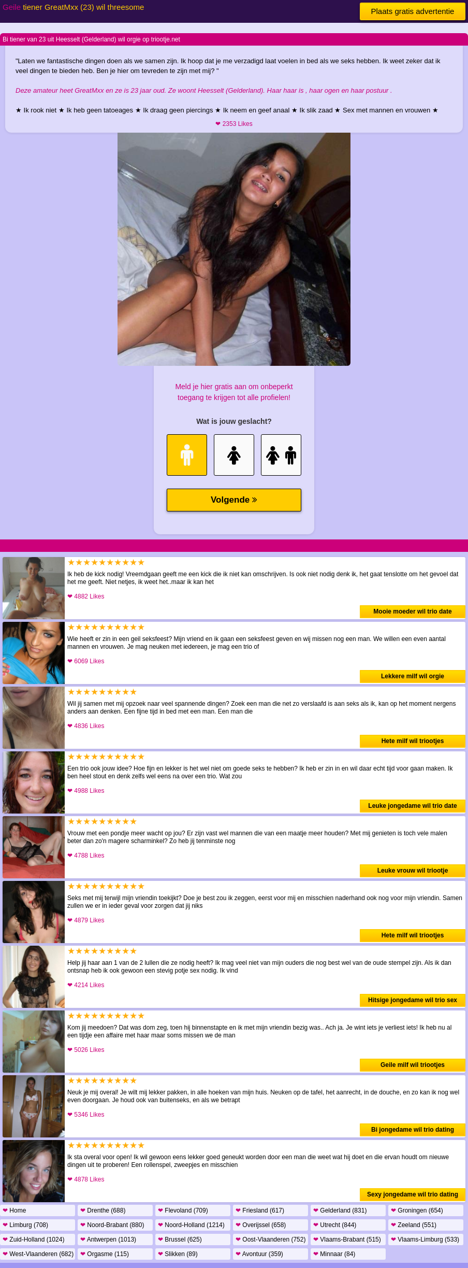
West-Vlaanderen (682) (38, 1254)
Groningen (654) (417, 1210)
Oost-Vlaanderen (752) (270, 1239)
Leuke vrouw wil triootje (412, 870)
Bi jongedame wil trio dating (412, 1129)
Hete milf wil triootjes (413, 741)
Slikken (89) (178, 1254)
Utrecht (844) (334, 1225)
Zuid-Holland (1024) (33, 1239)
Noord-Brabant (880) (112, 1225)
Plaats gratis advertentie (413, 11)
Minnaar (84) (334, 1254)
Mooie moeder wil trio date (412, 611)
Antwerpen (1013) (108, 1239)
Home (14, 1210)
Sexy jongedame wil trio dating (412, 1194)
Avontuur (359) (259, 1254)
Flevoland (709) (183, 1210)
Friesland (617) (260, 1210)
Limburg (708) (25, 1225)
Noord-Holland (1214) (191, 1225)
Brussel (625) (180, 1239)
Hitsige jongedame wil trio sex (412, 1000)
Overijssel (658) (261, 1225)
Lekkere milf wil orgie (412, 676)
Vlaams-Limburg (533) (425, 1239)
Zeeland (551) (413, 1225)
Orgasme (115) (104, 1254)
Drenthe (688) (102, 1210)
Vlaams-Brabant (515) (347, 1239)
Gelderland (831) (340, 1210)
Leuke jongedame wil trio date (412, 805)
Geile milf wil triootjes (413, 1064)
